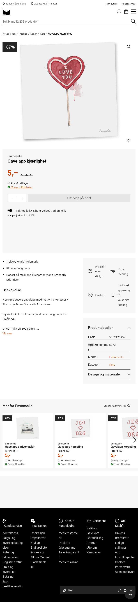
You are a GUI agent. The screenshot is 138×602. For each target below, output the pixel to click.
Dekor (33, 33)
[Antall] (17, 198)
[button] (128, 140)
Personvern (122, 567)
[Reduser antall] (11, 198)
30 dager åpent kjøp (14, 3)
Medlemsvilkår (68, 562)
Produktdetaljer (100, 327)
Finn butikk (111, 3)
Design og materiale (104, 374)
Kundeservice (128, 3)
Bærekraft (122, 538)
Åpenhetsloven (124, 572)
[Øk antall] (23, 198)
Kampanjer (94, 552)
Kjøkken (92, 528)
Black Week (38, 562)
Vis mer (7, 333)
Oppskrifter (38, 538)
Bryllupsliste (39, 547)
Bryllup (35, 543)
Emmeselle (15, 156)
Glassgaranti (67, 547)
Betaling (8, 576)
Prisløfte (100, 295)
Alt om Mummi (40, 557)
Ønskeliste (37, 552)
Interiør (23, 33)
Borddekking (95, 538)
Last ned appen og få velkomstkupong (124, 295)
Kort (42, 33)
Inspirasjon (38, 533)
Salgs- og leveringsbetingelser (13, 542)
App (117, 552)
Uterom (92, 547)
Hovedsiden (9, 33)
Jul (32, 567)
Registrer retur (12, 562)
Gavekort (93, 533)
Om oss (120, 533)
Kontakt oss (10, 533)
